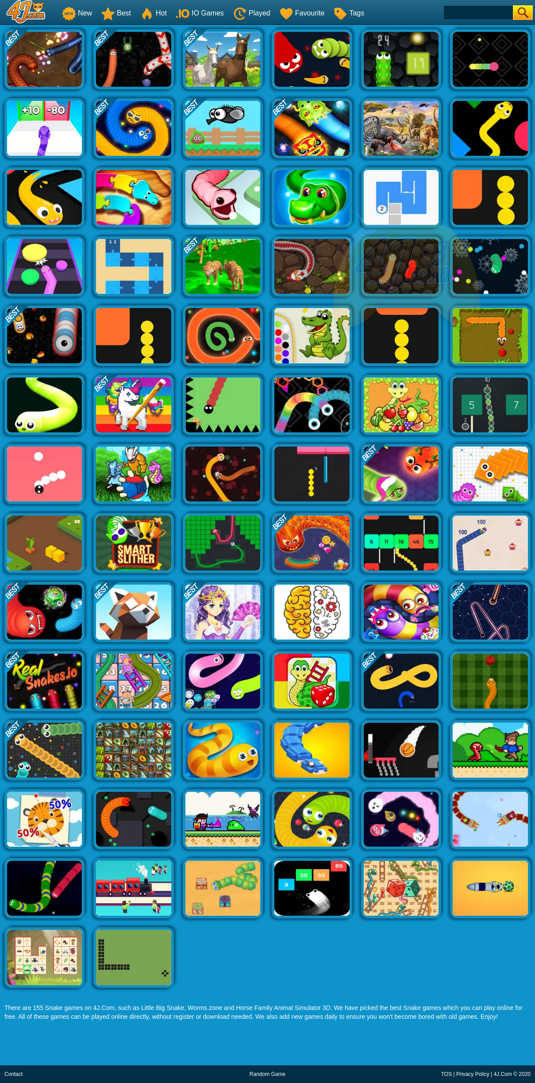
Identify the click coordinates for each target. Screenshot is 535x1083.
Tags (348, 13)
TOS (446, 1074)
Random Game (267, 1074)
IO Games (200, 13)
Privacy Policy (472, 1074)
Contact (13, 1074)
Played (251, 13)
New (77, 13)
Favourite (302, 13)
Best (116, 13)
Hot (153, 13)
